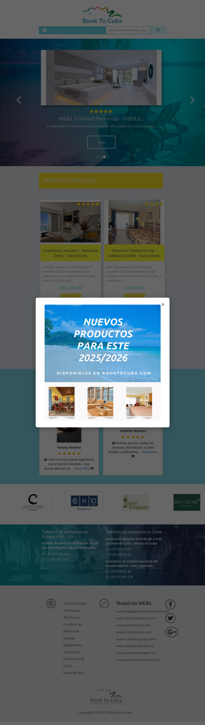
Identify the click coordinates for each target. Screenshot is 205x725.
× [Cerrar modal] (163, 304)
